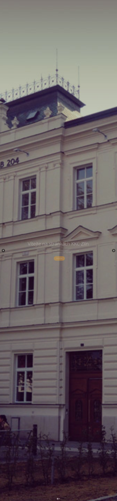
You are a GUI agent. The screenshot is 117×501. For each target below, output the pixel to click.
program (59, 258)
